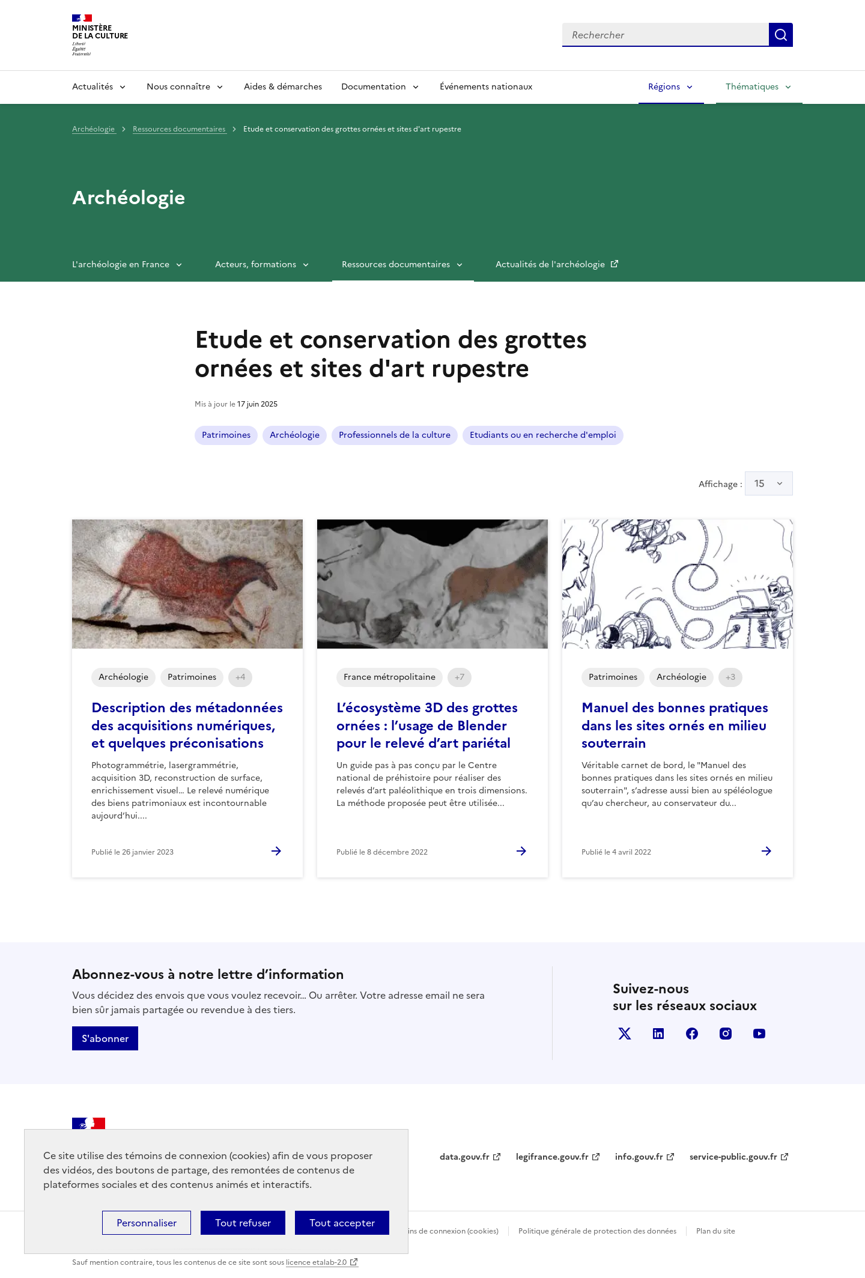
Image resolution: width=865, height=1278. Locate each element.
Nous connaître (178, 86)
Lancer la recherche (781, 35)
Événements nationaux (486, 86)
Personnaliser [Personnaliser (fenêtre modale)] (147, 1223)
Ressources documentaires (180, 129)
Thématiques (752, 86)
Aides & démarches (283, 86)
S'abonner (105, 1038)
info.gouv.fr (639, 1157)
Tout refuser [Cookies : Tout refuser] (243, 1223)
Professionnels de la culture (395, 435)
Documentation (373, 86)
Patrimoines (226, 435)
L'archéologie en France (120, 264)
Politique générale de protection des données (597, 1231)
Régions (664, 86)
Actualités (92, 86)
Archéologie (94, 129)
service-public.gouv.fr (733, 1157)
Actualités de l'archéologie (551, 264)
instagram (726, 1034)
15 (759, 483)
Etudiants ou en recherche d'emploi (543, 435)
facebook (692, 1034)
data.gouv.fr (465, 1157)
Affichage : (746, 483)
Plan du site (715, 1231)
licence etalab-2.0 (316, 1262)
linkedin (658, 1034)
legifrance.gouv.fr (552, 1157)
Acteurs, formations (255, 264)
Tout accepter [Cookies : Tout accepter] (342, 1223)
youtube (759, 1034)
